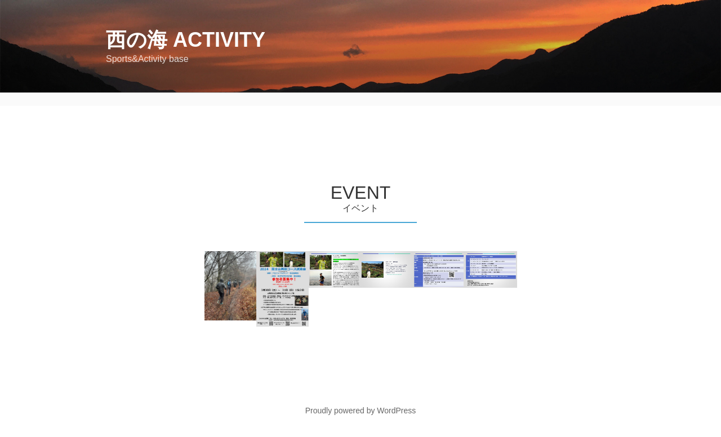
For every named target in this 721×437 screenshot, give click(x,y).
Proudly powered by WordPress (360, 410)
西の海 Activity (185, 39)
